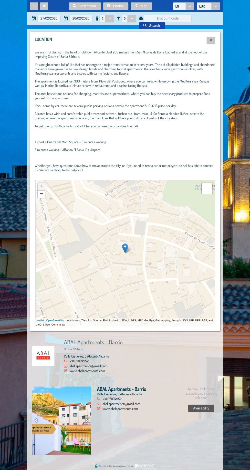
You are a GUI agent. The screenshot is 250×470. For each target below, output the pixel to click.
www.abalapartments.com (87, 370)
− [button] (41, 194)
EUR (202, 6)
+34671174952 (79, 361)
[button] (34, 6)
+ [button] (41, 186)
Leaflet (40, 320)
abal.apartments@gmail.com (88, 366)
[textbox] (49, 18)
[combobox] (183, 6)
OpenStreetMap (55, 320)
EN (177, 6)
